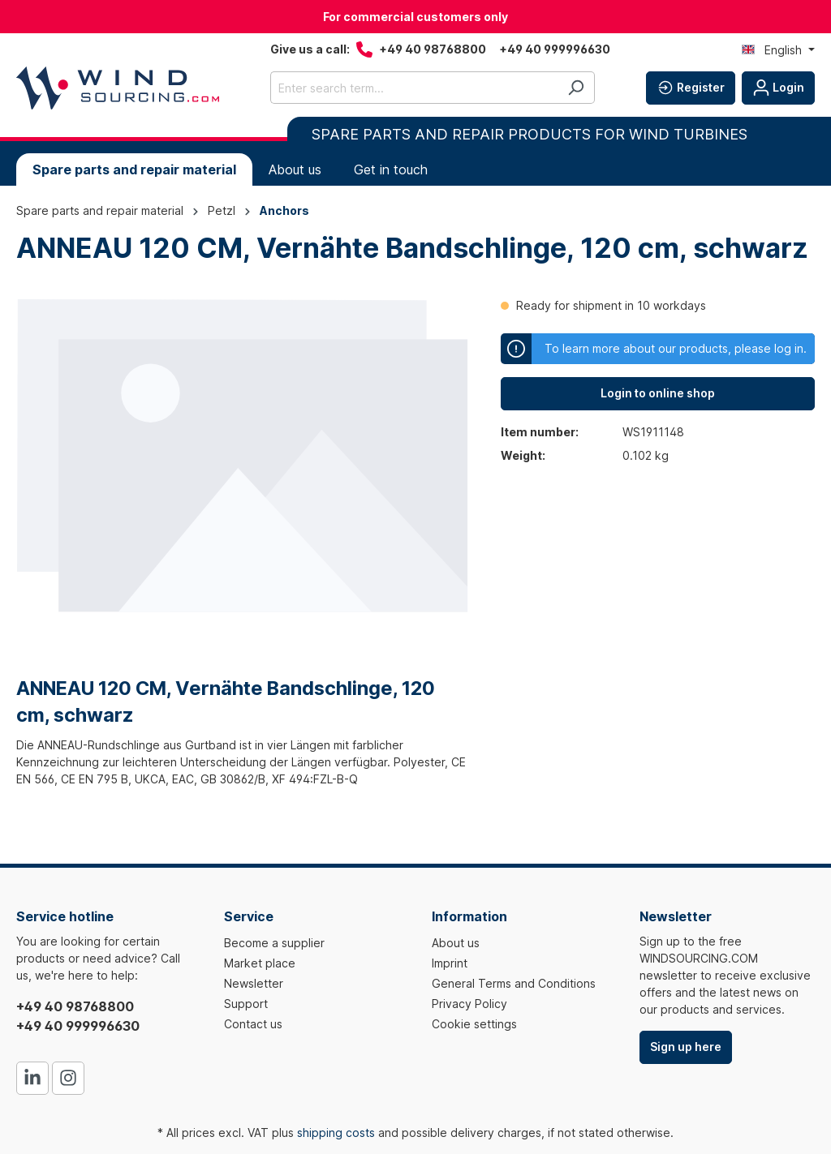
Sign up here (685, 1046)
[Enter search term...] (414, 87)
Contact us (253, 1024)
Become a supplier (274, 943)
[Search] (576, 87)
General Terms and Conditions (514, 983)
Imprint (449, 963)
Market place (259, 963)
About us (456, 943)
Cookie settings (474, 1024)
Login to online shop (658, 393)
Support (246, 1003)
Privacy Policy (469, 1003)
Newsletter (253, 983)
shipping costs (336, 1132)
